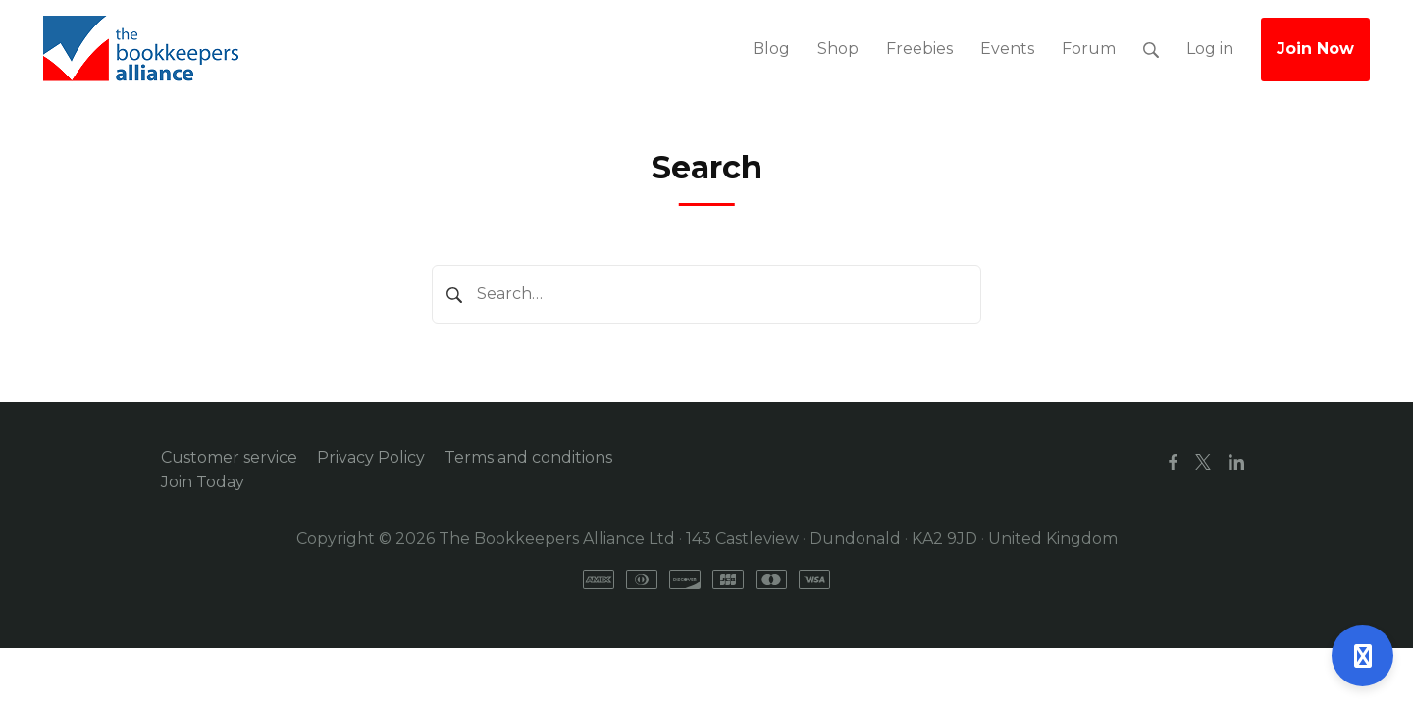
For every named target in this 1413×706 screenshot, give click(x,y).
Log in (1209, 48)
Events (1007, 48)
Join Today (202, 482)
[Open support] (1362, 655)
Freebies (919, 48)
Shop (838, 48)
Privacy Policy (371, 457)
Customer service (229, 457)
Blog (771, 48)
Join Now (1315, 48)
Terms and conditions (528, 457)
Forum (1089, 48)
